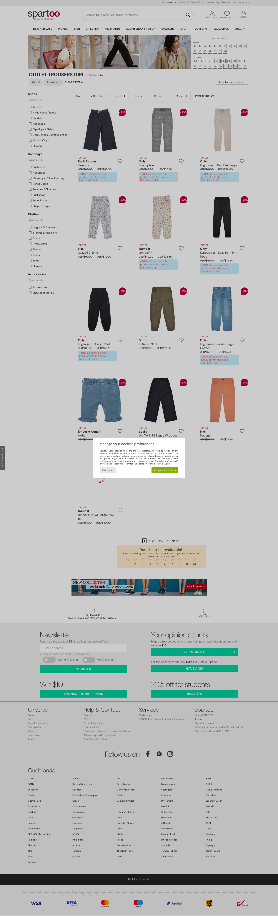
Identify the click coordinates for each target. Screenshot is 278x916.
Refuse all (107, 470)
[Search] (188, 15)
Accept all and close (165, 470)
